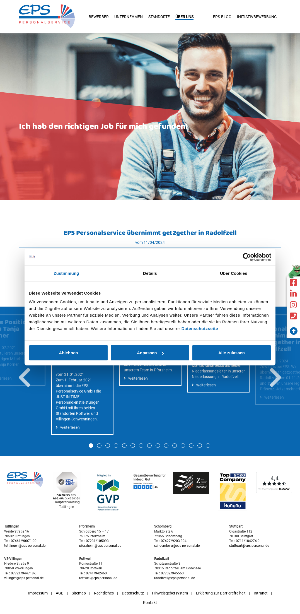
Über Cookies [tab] (233, 273)
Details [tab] (150, 273)
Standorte (159, 17)
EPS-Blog (222, 17)
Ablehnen (68, 352)
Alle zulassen (231, 352)
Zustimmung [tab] (66, 273)
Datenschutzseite (200, 328)
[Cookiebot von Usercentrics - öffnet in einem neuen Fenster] (246, 257)
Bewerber (99, 17)
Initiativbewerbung (257, 17)
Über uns (184, 17)
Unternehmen (128, 17)
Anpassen (150, 352)
